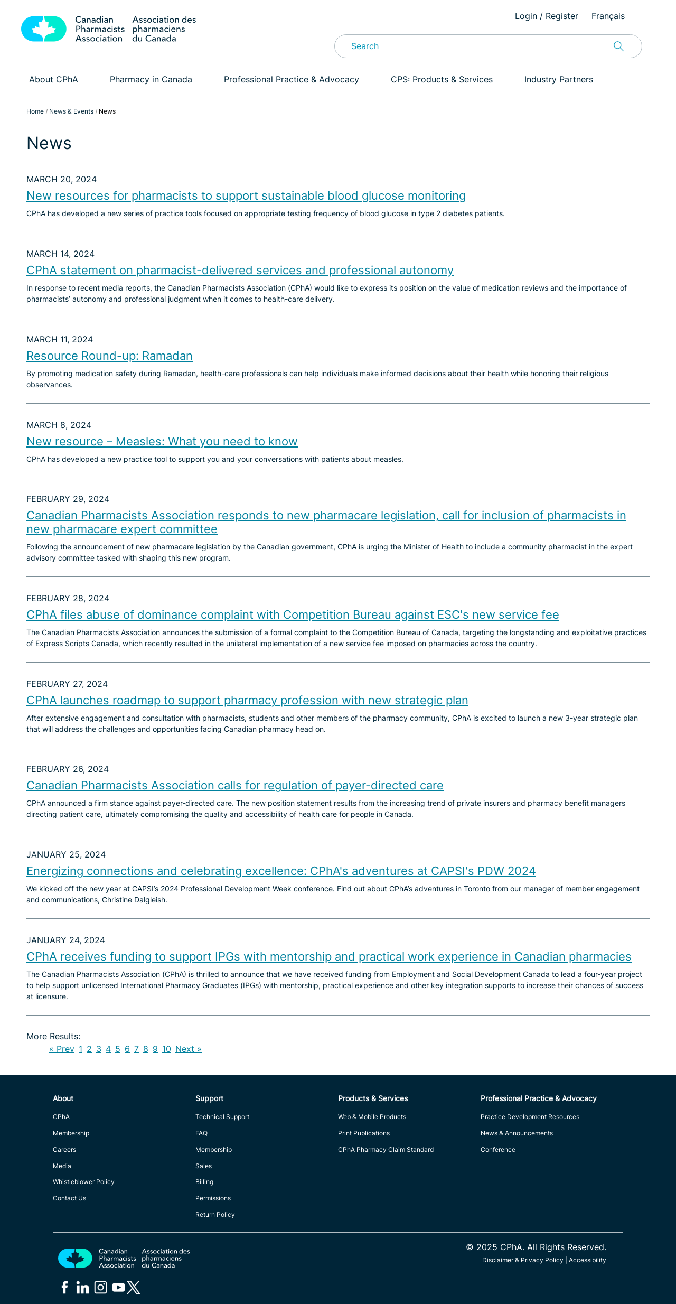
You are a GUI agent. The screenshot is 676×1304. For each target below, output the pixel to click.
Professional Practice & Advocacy (291, 79)
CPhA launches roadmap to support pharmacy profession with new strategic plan (247, 700)
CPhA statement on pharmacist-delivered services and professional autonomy (240, 270)
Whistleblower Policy (84, 1182)
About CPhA (53, 79)
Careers (64, 1149)
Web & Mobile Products (372, 1117)
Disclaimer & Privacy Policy (523, 1260)
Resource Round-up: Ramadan (109, 355)
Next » (188, 1049)
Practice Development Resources (530, 1117)
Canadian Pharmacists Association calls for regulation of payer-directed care (235, 785)
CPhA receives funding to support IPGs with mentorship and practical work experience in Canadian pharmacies (329, 956)
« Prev (61, 1049)
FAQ (201, 1133)
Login (526, 16)
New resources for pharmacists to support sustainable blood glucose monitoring (246, 195)
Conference (498, 1149)
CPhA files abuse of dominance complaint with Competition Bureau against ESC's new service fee (292, 614)
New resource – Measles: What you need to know (162, 441)
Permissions (213, 1198)
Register (562, 16)
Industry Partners (558, 79)
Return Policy (215, 1214)
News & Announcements (517, 1133)
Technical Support (222, 1117)
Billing (204, 1182)
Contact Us (69, 1198)
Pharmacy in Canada (151, 79)
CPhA (61, 1117)
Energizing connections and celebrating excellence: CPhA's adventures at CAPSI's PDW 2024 (281, 871)
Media (62, 1166)
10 (166, 1049)
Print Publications (364, 1133)
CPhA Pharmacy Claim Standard (386, 1149)
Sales (203, 1166)
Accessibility (587, 1260)
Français (608, 16)
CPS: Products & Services (442, 79)
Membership (71, 1133)
